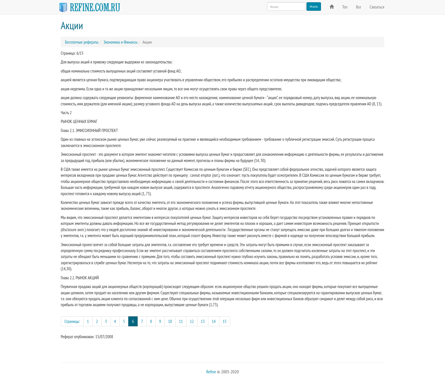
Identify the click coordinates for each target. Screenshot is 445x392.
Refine (211, 371)
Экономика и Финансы (120, 42)
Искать (314, 6)
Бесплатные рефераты (81, 42)
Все (358, 7)
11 (181, 321)
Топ (344, 7)
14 (214, 321)
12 (192, 321)
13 (203, 321)
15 (225, 321)
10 (170, 321)
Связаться (377, 7)
